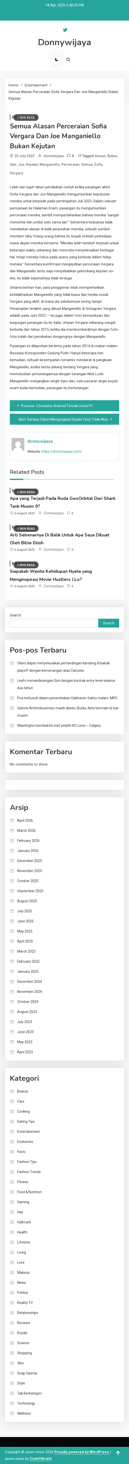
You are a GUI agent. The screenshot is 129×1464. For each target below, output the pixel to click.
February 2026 (28, 841)
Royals (22, 1333)
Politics (22, 1293)
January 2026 (28, 851)
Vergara (16, 173)
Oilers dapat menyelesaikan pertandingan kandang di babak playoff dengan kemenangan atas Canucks (63, 666)
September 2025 (30, 891)
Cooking (23, 1111)
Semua (86, 164)
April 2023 (25, 1052)
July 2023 (24, 1022)
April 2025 (25, 941)
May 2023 (24, 1042)
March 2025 (26, 951)
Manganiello (50, 164)
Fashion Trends (29, 1172)
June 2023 (25, 1032)
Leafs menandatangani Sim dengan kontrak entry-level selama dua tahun (66, 684)
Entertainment (28, 1132)
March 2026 (26, 831)
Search (15, 615)
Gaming (23, 1202)
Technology (26, 1403)
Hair (20, 1212)
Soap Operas (27, 1373)
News (21, 1283)
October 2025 (27, 881)
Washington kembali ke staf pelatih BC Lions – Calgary (59, 725)
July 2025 (24, 911)
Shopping (24, 1353)
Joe (21, 164)
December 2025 (29, 861)
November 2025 (29, 871)
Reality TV (25, 1303)
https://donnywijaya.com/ (61, 451)
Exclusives (25, 1142)
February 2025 (28, 961)
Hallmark (24, 1222)
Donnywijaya (64, 42)
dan (13, 164)
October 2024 (27, 1002)
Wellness (24, 1413)
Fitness (22, 1182)
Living (21, 1252)
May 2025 (24, 931)
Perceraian (70, 164)
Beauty (22, 1091)
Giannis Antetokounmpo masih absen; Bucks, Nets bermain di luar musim (68, 711)
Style (21, 1383)
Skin (20, 1363)
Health (22, 1232)
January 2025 (28, 971)
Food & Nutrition (29, 1192)
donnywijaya (53, 156)
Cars (20, 1101)
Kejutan (32, 164)
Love (21, 1262)
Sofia (98, 164)
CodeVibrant (41, 1458)
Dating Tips (26, 1121)
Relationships (27, 1313)
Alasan (100, 156)
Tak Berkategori (29, 1393)
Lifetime (23, 1242)
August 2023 (27, 1012)
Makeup (23, 1272)
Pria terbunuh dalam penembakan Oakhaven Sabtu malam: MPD (67, 698)
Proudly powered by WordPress (82, 1452)
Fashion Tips (27, 1162)
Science (23, 1343)
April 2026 (25, 820)
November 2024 (29, 992)
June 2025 (25, 921)
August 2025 (27, 901)
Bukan (112, 156)
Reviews (23, 1323)
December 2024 (29, 982)
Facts (21, 1152)
